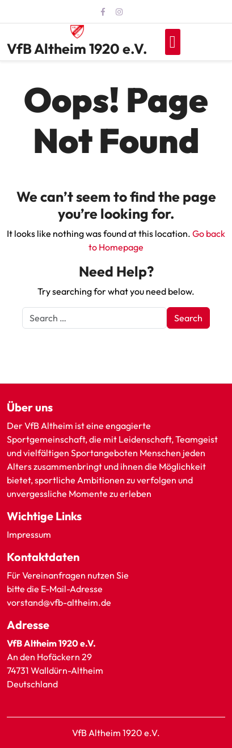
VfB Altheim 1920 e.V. (77, 49)
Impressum (29, 534)
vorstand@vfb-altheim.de (60, 602)
